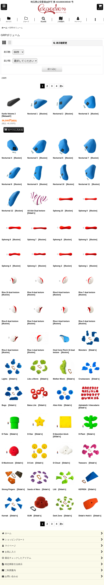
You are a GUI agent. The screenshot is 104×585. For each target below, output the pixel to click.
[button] (4, 7)
